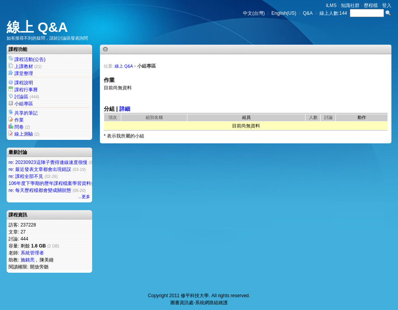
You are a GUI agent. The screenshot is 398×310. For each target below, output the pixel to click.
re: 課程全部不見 (26, 176)
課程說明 (23, 82)
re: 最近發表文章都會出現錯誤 (40, 169)
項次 (112, 117)
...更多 (84, 196)
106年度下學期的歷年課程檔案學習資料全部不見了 (61, 183)
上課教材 (23, 66)
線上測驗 (23, 134)
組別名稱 (154, 117)
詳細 (124, 109)
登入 (386, 5)
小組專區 (23, 103)
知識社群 (350, 5)
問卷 (19, 127)
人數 (313, 117)
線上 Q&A (37, 27)
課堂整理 (23, 73)
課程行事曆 (26, 89)
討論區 (21, 96)
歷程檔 (371, 5)
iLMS (331, 5)
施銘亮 (28, 260)
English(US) (283, 13)
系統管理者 (32, 253)
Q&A (307, 13)
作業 (19, 120)
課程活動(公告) (29, 59)
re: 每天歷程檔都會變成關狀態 (40, 190)
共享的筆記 (26, 113)
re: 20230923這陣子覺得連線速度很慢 (48, 162)
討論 (328, 117)
